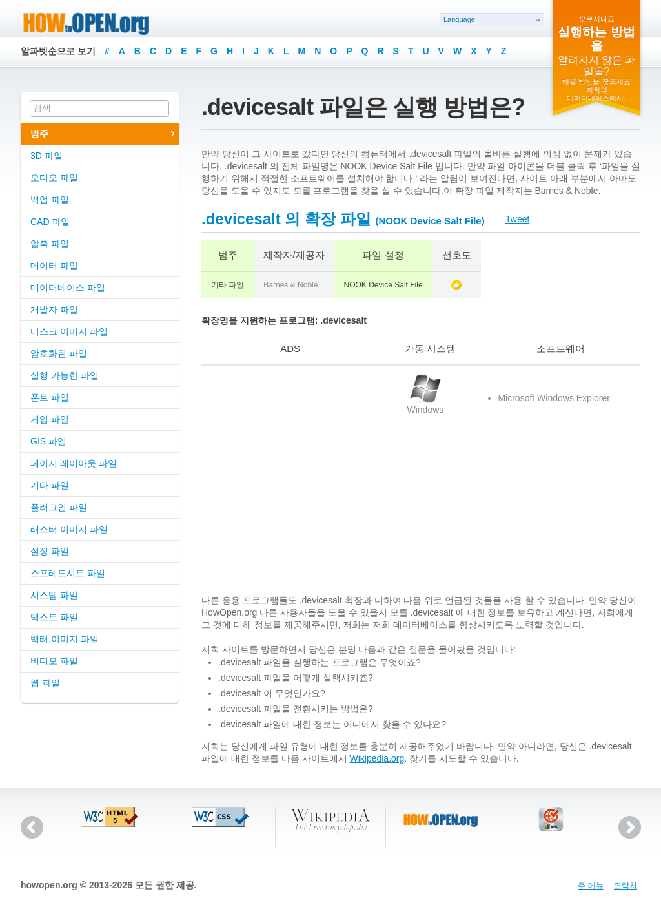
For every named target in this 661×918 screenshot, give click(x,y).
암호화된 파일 (58, 353)
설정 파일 (49, 551)
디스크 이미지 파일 (69, 331)
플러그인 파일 (58, 507)
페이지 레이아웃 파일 (73, 463)
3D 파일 (46, 156)
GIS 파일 (48, 441)
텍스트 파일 (54, 617)
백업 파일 (49, 199)
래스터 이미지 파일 (69, 529)
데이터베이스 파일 (67, 287)
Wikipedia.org (376, 758)
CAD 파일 (50, 221)
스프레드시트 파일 (67, 573)
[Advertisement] (282, 454)
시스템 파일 (54, 595)
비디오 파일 (54, 661)
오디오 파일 (54, 177)
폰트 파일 (49, 397)
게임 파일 (49, 419)
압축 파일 (49, 243)
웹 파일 (45, 683)
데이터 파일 (54, 265)
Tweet (517, 219)
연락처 (625, 885)
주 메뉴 (590, 885)
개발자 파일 (54, 309)
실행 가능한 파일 (64, 375)
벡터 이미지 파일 (64, 639)
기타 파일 (49, 485)
